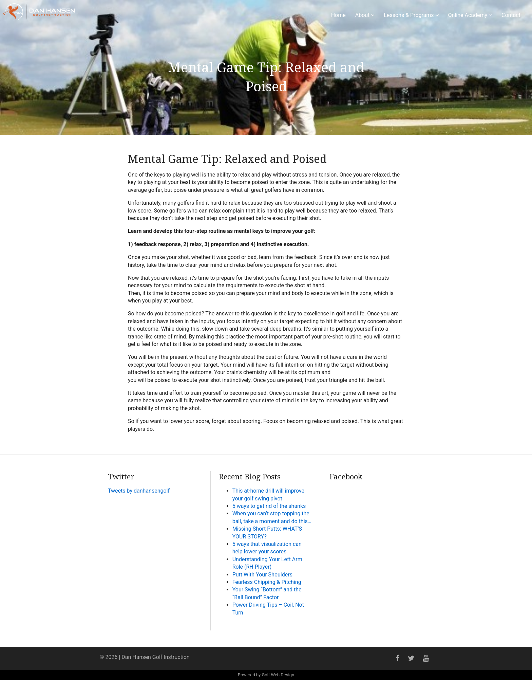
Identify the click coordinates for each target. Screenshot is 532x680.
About (365, 15)
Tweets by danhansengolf (139, 491)
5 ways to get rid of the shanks (269, 506)
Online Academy (470, 15)
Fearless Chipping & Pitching (266, 582)
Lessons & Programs (411, 15)
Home (338, 15)
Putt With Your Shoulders (262, 574)
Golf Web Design (278, 674)
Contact (510, 15)
